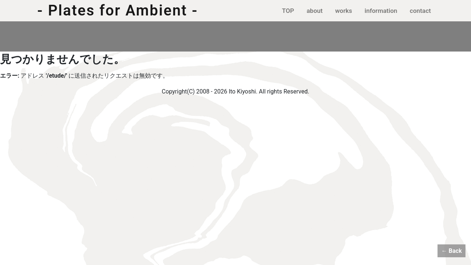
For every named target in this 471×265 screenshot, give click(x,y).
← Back (451, 250)
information (381, 10)
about (315, 10)
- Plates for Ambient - (117, 10)
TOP (288, 10)
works (343, 10)
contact (420, 10)
